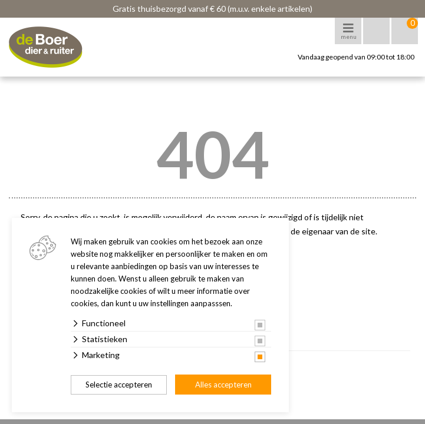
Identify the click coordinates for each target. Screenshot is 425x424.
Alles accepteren (223, 384)
